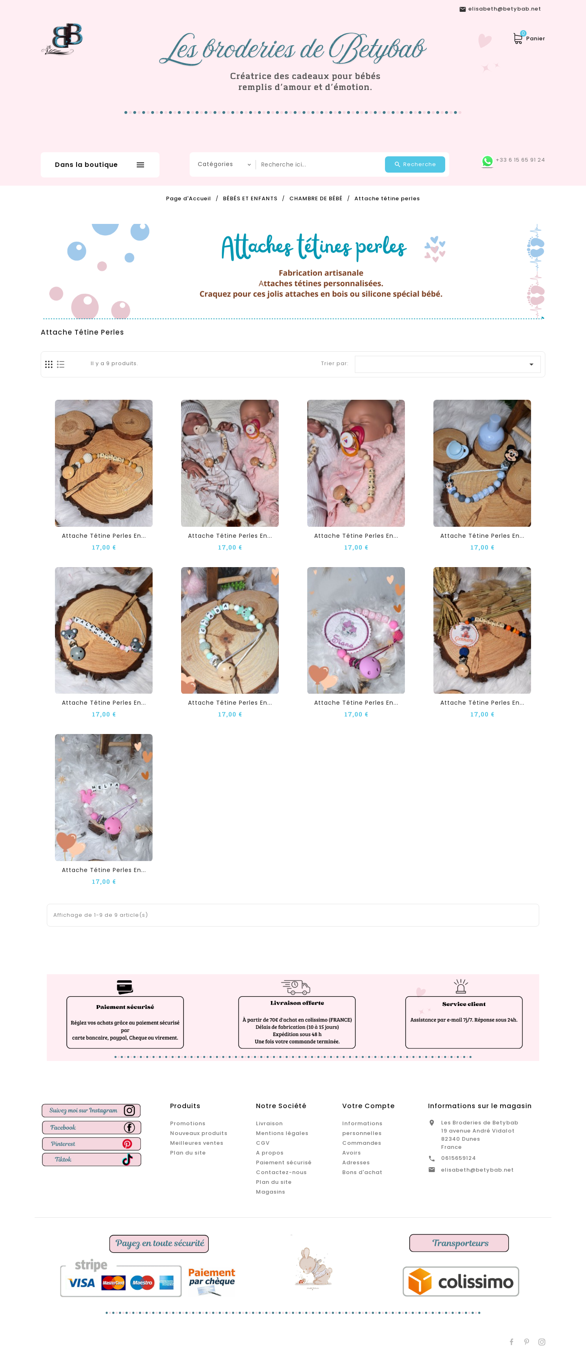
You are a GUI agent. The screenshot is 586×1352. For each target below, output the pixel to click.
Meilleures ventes (196, 1143)
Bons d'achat (362, 1172)
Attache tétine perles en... (104, 536)
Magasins (270, 1192)
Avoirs (351, 1153)
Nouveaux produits (198, 1133)
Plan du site (188, 1153)
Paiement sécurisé (284, 1162)
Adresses (356, 1162)
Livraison (269, 1123)
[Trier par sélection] (448, 364)
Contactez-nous (281, 1172)
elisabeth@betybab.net (477, 1170)
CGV (263, 1143)
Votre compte (368, 1106)
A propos (270, 1153)
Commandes (361, 1143)
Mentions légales (282, 1133)
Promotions (188, 1123)
